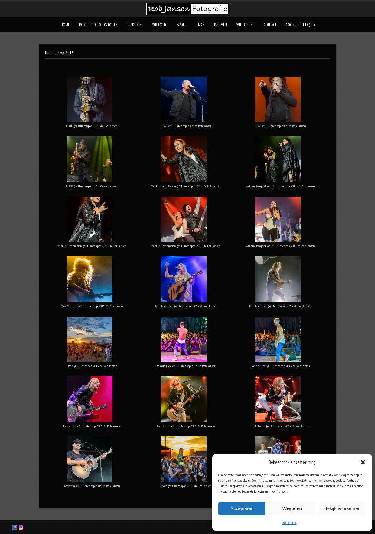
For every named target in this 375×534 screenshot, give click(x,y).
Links (199, 24)
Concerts (134, 24)
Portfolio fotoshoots (98, 24)
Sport (181, 24)
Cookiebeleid (289, 522)
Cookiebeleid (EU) (300, 24)
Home (65, 24)
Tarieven (220, 24)
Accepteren (242, 508)
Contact (270, 24)
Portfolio (159, 24)
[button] (363, 462)
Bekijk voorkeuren (342, 508)
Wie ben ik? (245, 24)
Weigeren (292, 508)
